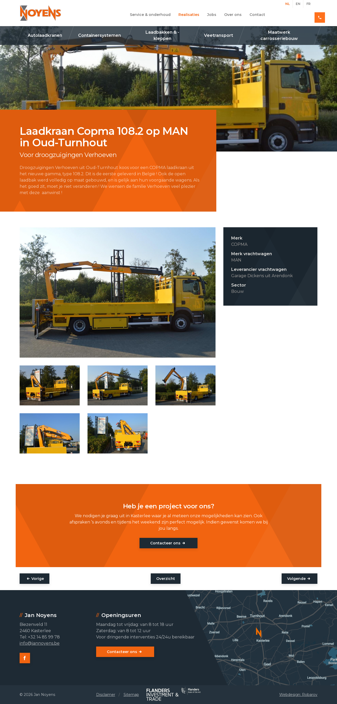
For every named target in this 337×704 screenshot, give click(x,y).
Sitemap (131, 694)
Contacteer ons (165, 543)
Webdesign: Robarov (298, 694)
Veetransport (218, 35)
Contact (257, 14)
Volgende (296, 578)
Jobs (211, 14)
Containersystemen (99, 35)
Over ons (233, 14)
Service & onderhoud (150, 14)
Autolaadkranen (45, 35)
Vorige (37, 578)
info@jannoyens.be (40, 643)
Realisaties (188, 14)
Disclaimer (105, 694)
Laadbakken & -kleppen (162, 35)
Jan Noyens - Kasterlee (40, 13)
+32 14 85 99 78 (298, 14)
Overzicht (165, 578)
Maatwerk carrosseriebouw (279, 35)
